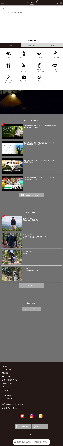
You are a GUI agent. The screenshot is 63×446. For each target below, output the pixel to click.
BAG (52, 45)
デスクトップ (39, 426)
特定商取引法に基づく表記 (12, 404)
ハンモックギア (39, 57)
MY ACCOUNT (7, 395)
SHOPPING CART (9, 399)
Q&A (4, 387)
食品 (39, 81)
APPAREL (31, 45)
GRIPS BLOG (31, 213)
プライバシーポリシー (11, 408)
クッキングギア (8, 69)
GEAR (10, 45)
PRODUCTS (6, 370)
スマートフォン (23, 426)
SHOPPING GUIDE (9, 380)
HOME (3, 8)
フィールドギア (54, 57)
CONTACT (6, 390)
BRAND (5, 373)
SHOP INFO (6, 376)
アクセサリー (24, 81)
